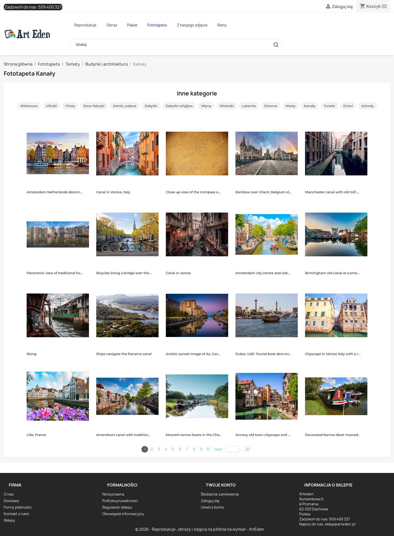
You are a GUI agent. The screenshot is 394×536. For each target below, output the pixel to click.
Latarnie (249, 106)
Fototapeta (157, 25)
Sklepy (9, 520)
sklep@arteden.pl (340, 524)
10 (208, 449)
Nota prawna (113, 494)
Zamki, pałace (124, 106)
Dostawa (11, 500)
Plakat (132, 25)
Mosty (290, 106)
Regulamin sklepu (117, 507)
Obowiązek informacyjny (123, 513)
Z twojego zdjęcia (192, 25)
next (218, 449)
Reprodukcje (85, 25)
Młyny (206, 106)
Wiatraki (227, 106)
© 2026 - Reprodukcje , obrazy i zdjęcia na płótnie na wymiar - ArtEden (199, 529)
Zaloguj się (210, 500)
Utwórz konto (212, 507)
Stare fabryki (94, 106)
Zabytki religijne (179, 106)
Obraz (112, 25)
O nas (9, 494)
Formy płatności (17, 507)
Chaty (70, 106)
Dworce (270, 106)
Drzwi (348, 106)
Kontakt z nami (16, 513)
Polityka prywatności (120, 500)
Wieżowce (29, 106)
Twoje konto (221, 485)
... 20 (246, 449)
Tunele (329, 106)
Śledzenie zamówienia (220, 494)
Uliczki (51, 106)
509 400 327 (50, 7)
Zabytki (151, 106)
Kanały (309, 106)
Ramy (222, 25)
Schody (367, 106)
